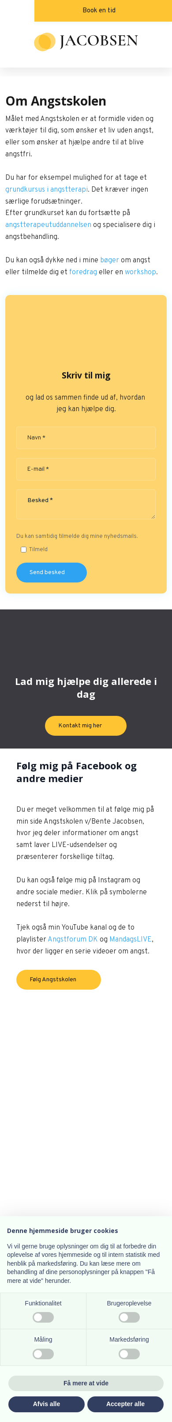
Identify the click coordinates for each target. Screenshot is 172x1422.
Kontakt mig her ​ (81, 726)
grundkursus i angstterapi (46, 189)
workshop (140, 272)
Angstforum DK (73, 939)
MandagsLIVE (130, 939)
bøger (109, 260)
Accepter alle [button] (125, 1403)
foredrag (83, 272)
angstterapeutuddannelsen (48, 225)
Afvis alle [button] (46, 1403)
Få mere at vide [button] (86, 1383)
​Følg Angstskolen (54, 979)
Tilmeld (38, 549)
